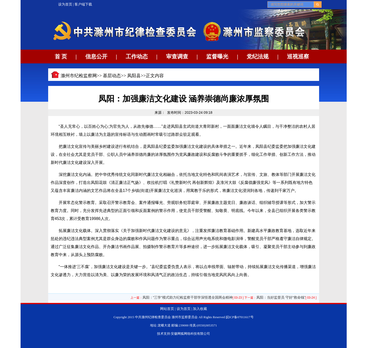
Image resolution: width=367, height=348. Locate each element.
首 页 (61, 56)
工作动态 (137, 56)
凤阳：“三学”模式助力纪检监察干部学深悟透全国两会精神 (187, 297)
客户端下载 (83, 4)
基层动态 (112, 75)
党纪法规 (258, 56)
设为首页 (65, 4)
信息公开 (96, 56)
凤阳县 (134, 75)
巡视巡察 (298, 56)
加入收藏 (200, 309)
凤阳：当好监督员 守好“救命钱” (280, 297)
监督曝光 (217, 56)
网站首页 (167, 309)
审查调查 (177, 56)
